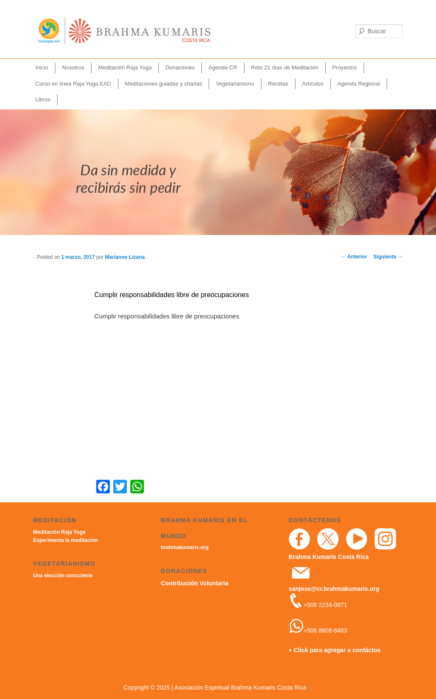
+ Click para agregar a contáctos (335, 650)
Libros (42, 99)
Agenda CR (223, 67)
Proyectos (344, 67)
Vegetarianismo (235, 83)
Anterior (354, 257)
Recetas (278, 83)
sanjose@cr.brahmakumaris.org (334, 588)
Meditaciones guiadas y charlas (163, 83)
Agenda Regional (359, 83)
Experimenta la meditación (65, 540)
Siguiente (388, 257)
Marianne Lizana (125, 257)
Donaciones (180, 67)
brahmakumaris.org (185, 547)
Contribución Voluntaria (194, 583)
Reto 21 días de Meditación (284, 67)
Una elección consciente (63, 576)
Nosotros (73, 67)
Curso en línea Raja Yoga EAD (73, 83)
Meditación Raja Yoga (125, 67)
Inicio (41, 67)
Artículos (313, 83)
